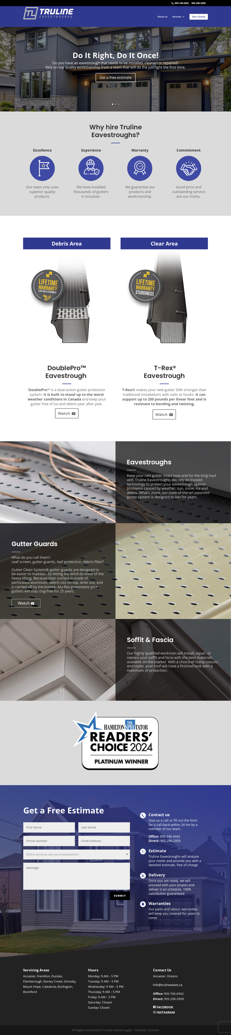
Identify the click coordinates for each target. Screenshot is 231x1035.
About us (162, 17)
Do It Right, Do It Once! (115, 55)
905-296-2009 (198, 3)
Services (176, 17)
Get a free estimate (116, 77)
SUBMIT (120, 895)
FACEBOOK (163, 1007)
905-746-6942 (182, 3)
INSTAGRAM (165, 1012)
